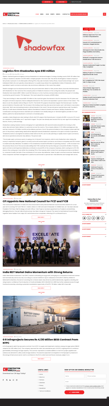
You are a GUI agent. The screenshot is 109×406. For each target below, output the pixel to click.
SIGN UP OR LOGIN (75, 2)
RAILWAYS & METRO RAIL (88, 32)
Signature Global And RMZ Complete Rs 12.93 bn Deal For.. (94, 106)
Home (37, 14)
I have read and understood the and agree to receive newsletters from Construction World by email (85, 387)
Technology (93, 165)
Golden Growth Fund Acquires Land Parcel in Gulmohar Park (94, 98)
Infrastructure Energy (8, 336)
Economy (93, 116)
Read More (41, 217)
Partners (41, 380)
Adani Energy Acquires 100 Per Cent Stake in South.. (97, 152)
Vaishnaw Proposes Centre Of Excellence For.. (97, 168)
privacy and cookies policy (93, 386)
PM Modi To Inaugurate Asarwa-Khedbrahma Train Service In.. (93, 58)
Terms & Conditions (44, 391)
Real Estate (85, 78)
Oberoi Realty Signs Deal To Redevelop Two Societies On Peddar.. (91, 89)
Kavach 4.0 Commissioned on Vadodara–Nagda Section (92, 43)
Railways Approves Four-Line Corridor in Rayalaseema (92, 35)
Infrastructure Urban (12, 23)
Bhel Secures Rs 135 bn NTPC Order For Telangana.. (97, 144)
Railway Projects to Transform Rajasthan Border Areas (92, 73)
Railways (93, 157)
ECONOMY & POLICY (87, 95)
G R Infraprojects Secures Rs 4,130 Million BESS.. (98, 136)
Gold (47, 14)
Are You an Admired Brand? (79, 14)
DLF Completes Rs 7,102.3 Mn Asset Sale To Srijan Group (93, 81)
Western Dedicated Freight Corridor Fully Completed (94, 66)
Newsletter (42, 388)
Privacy (41, 385)
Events (52, 14)
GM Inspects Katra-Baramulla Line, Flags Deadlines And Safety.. (93, 51)
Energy (92, 132)
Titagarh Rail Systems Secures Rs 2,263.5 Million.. (97, 177)
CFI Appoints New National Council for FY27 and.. (97, 119)
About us (41, 377)
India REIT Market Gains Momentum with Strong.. (98, 127)
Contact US (66, 14)
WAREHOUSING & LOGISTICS (26, 23)
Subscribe (61, 2)
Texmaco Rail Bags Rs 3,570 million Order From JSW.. (98, 160)
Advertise (47, 2)
